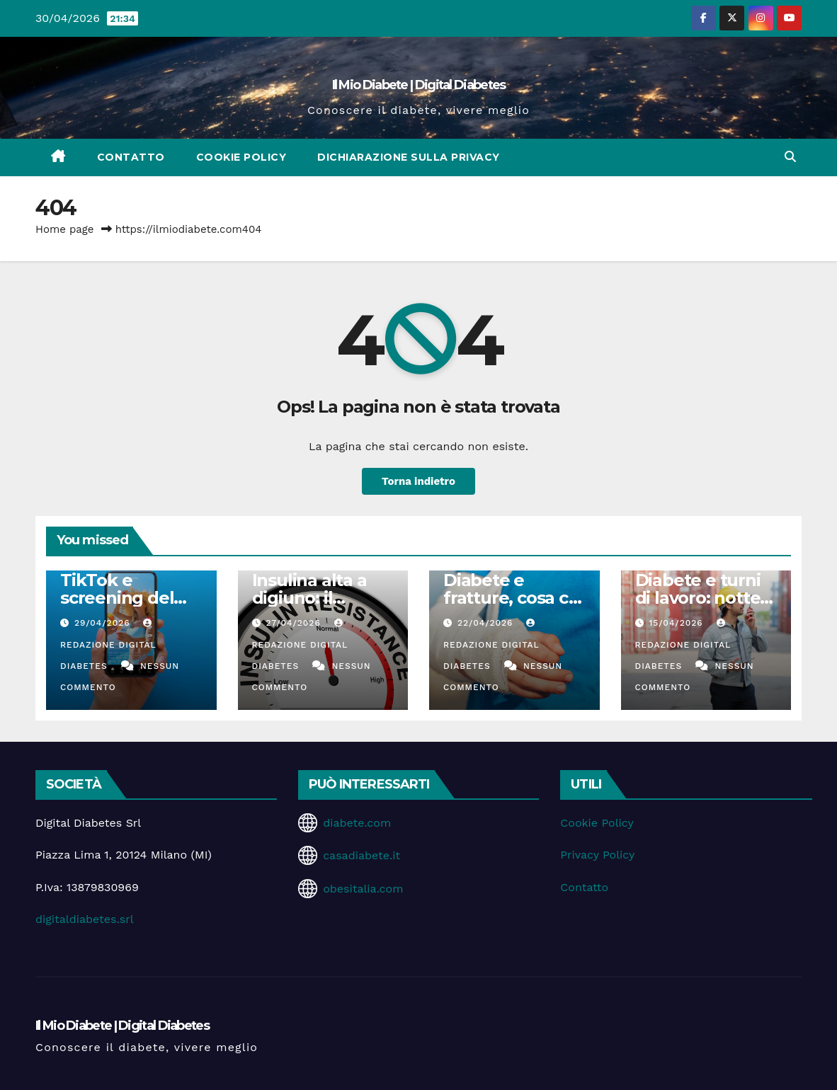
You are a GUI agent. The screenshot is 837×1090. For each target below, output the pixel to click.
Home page (64, 229)
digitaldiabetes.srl (84, 919)
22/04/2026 (486, 623)
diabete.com (357, 823)
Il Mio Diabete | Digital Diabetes (419, 85)
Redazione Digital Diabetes (108, 645)
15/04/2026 (677, 623)
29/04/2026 (104, 623)
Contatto (131, 157)
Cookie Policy (241, 157)
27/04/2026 (295, 623)
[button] (790, 157)
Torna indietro (418, 481)
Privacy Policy (597, 854)
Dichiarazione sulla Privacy (408, 157)
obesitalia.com (363, 888)
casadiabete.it (361, 855)
